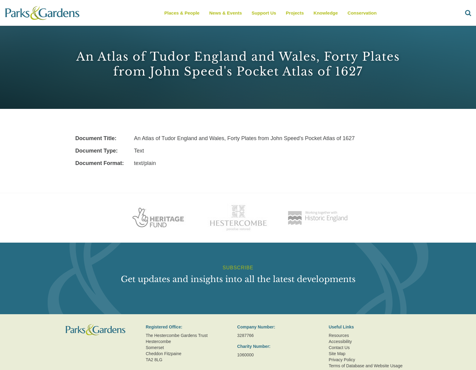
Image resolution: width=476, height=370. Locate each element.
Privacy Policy (342, 359)
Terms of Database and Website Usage (366, 365)
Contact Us (339, 347)
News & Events (225, 12)
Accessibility (340, 341)
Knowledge (326, 12)
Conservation (362, 12)
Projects (295, 12)
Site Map (337, 353)
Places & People (181, 12)
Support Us (264, 12)
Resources (339, 335)
